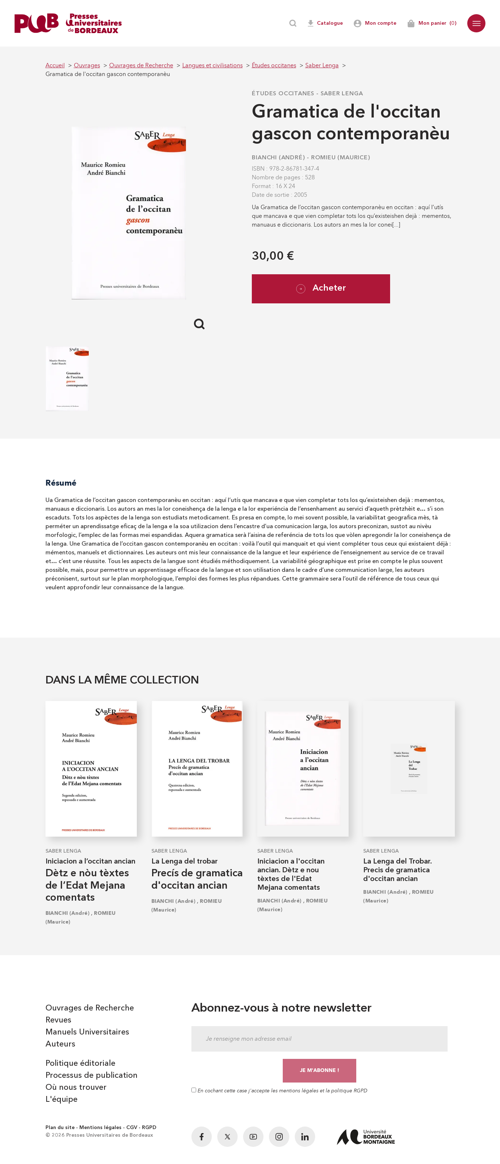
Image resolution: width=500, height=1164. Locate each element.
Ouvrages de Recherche (89, 1008)
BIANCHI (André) (278, 158)
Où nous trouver (76, 1088)
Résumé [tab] (60, 483)
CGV (131, 1127)
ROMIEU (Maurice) (340, 158)
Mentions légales (100, 1127)
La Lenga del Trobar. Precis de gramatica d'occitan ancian (397, 870)
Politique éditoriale (80, 1064)
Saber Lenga (342, 94)
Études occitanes (283, 94)
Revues (58, 1020)
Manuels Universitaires (87, 1032)
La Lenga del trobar (184, 861)
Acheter (321, 289)
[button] (476, 23)
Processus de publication (91, 1076)
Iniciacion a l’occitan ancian (90, 861)
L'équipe (61, 1100)
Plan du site (60, 1127)
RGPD (149, 1127)
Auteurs (60, 1044)
